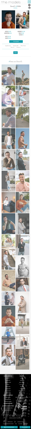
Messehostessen (8, 395)
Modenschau (22, 390)
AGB (15, 421)
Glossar (20, 423)
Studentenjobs (8, 403)
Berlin (8, 378)
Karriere (26, 423)
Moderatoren (8, 401)
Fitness (22, 388)
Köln (8, 384)
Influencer (22, 392)
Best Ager (21, 382)
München (8, 386)
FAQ (16, 423)
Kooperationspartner (8, 405)
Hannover (8, 388)
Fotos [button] (15, 52)
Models (22, 376)
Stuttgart (8, 390)
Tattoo (22, 386)
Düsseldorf (8, 382)
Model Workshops (8, 408)
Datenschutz (20, 421)
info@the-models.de (23, 400)
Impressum (10, 421)
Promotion (8, 399)
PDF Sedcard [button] (16, 41)
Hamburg (8, 380)
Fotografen (8, 410)
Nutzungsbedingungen (8, 423)
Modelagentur (8, 376)
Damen (22, 378)
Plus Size (22, 384)
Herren (22, 380)
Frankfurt (8, 392)
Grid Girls (8, 397)
